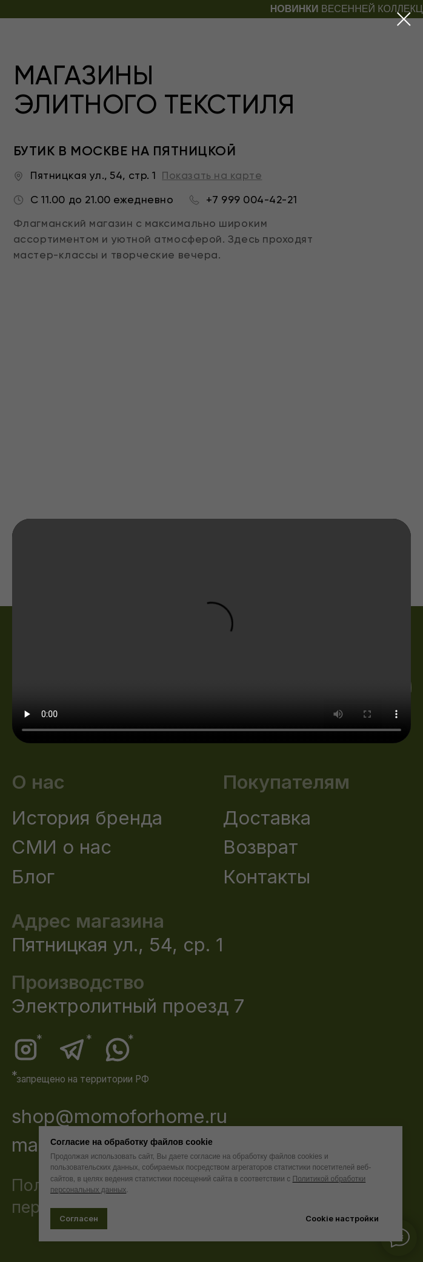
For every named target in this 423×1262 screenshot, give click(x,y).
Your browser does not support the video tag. (211, 631)
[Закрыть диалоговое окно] (404, 19)
